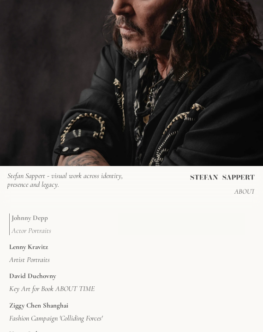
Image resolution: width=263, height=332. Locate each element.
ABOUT (244, 191)
